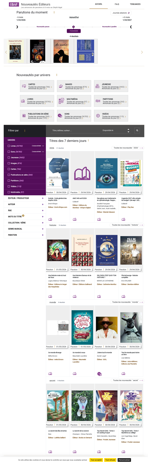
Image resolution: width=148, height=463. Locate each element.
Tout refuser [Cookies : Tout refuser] (110, 460)
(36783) (18, 152)
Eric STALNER (126, 281)
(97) (22, 192)
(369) (30, 175)
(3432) (21, 157)
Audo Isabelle (111, 208)
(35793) (19, 146)
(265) (21, 180)
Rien (49, 434)
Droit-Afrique (52, 204)
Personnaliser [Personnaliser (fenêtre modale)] (124, 460)
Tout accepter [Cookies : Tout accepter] (96, 460)
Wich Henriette (102, 436)
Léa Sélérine (125, 358)
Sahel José (101, 208)
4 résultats (74, 36)
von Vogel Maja (127, 436)
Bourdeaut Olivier (79, 281)
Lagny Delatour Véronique (57, 281)
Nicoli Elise (112, 436)
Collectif (75, 202)
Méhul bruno (52, 356)
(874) (19, 163)
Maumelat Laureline (80, 356)
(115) (19, 186)
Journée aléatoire (121, 13)
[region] (74, 52)
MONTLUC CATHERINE (105, 281)
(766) (18, 169)
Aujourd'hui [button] (74, 17)
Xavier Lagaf (101, 356)
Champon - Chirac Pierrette (82, 434)
